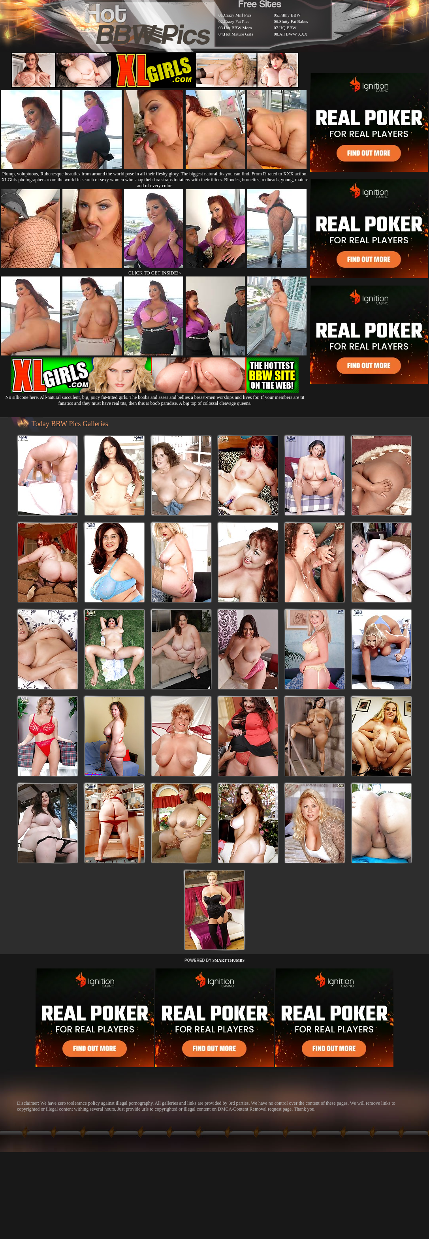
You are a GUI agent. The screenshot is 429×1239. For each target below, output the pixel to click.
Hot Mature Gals (238, 34)
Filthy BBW (290, 15)
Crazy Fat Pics (236, 21)
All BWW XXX (293, 34)
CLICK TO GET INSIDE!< (154, 273)
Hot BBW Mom (238, 27)
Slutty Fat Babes (293, 21)
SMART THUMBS (229, 960)
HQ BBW (288, 27)
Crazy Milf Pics (238, 15)
